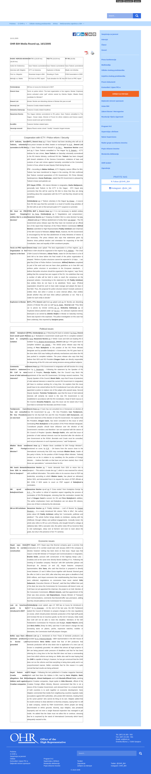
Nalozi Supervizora (108, 137)
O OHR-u (13, 754)
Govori (104, 50)
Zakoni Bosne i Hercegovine (112, 111)
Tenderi (80, 761)
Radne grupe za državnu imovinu (114, 143)
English (120, 1)
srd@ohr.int (125, 739)
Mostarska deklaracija (110, 154)
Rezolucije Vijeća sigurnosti (112, 117)
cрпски (137, 1)
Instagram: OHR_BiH (118, 766)
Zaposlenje (105, 168)
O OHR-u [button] (22, 23)
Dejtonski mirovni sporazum (112, 101)
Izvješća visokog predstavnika (113, 76)
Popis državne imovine (110, 149)
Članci (103, 45)
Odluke (12, 759)
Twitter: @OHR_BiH (118, 763)
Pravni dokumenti (108, 82)
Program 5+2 (106, 126)
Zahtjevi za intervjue (120, 94)
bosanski (128, 1)
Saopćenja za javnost (109, 34)
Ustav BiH (105, 106)
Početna (12, 24)
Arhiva (55, 24)
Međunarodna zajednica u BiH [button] (72, 23)
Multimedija (106, 65)
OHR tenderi (106, 163)
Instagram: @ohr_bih (120, 188)
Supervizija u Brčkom (109, 132)
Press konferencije (108, 60)
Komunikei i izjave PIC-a (110, 87)
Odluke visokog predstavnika (40, 24)
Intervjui (104, 39)
